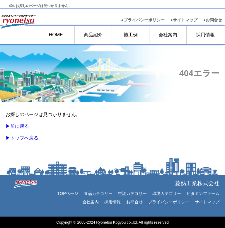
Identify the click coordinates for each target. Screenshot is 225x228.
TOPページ (67, 193)
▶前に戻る (17, 126)
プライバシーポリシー (168, 202)
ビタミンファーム (203, 193)
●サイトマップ (184, 20)
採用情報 (205, 34)
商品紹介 (93, 34)
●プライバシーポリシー (142, 20)
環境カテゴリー (166, 193)
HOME (56, 34)
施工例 (131, 34)
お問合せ (212, 20)
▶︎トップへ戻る (22, 137)
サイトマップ (207, 202)
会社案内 (167, 34)
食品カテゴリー (98, 193)
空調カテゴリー (132, 193)
